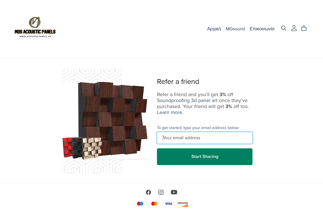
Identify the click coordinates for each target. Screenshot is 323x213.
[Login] (294, 28)
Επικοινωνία (262, 29)
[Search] (283, 28)
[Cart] (306, 28)
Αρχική (214, 29)
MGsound (235, 29)
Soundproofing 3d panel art (187, 101)
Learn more (169, 112)
